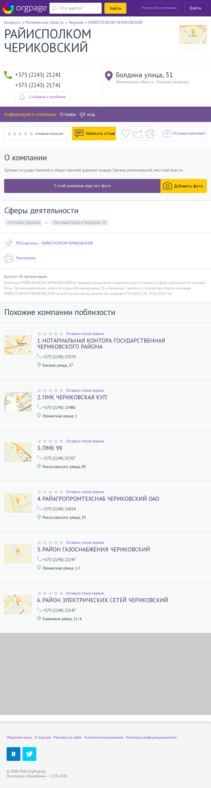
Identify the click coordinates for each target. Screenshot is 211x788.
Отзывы (68, 114)
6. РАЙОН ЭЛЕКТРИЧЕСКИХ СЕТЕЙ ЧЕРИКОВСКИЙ (102, 600)
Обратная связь (19, 737)
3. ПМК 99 (49, 448)
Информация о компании (30, 114)
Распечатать (20, 258)
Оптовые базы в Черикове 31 (80, 222)
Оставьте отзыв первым (85, 333)
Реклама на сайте (68, 737)
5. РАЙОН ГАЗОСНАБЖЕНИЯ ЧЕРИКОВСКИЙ (93, 550)
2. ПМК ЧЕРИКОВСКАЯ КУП (72, 397)
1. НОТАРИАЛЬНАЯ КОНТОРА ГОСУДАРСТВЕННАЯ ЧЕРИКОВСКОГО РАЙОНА (101, 344)
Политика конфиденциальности (151, 737)
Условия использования (103, 737)
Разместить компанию (159, 7)
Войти (195, 8)
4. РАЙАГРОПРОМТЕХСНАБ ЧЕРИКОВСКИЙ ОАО (98, 499)
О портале (43, 737)
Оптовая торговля (24, 222)
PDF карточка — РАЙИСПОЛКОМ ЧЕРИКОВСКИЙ (48, 243)
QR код (87, 114)
